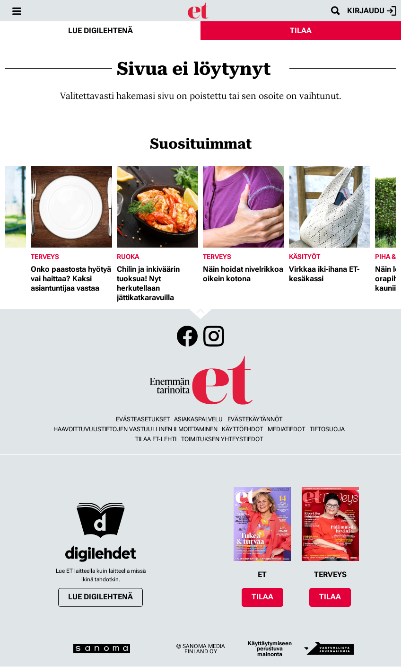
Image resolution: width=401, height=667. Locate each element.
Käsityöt (304, 256)
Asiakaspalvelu (198, 419)
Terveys (45, 256)
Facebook (187, 336)
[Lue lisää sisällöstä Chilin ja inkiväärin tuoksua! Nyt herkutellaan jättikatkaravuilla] (157, 207)
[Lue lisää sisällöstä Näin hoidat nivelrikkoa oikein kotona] (243, 207)
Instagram (213, 336)
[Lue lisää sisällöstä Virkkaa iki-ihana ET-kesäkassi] (329, 207)
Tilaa (301, 30)
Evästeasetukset (143, 419)
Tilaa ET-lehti (155, 439)
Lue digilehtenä (100, 30)
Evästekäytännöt (254, 419)
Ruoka (128, 256)
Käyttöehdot (242, 429)
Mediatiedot (286, 429)
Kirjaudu (371, 11)
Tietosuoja (327, 429)
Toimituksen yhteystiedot (222, 439)
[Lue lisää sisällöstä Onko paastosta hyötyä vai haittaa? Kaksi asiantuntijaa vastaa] (71, 207)
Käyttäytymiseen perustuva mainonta (270, 649)
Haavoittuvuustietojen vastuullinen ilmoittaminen (135, 429)
